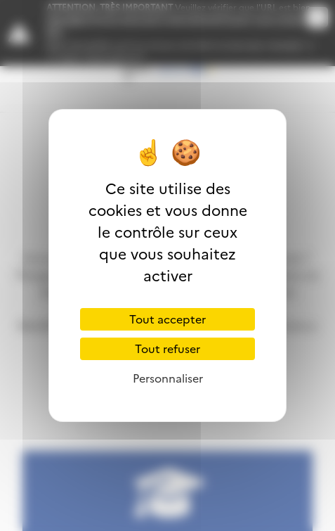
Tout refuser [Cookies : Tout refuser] (167, 348)
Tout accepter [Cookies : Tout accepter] (167, 319)
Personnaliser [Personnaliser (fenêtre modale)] (168, 378)
